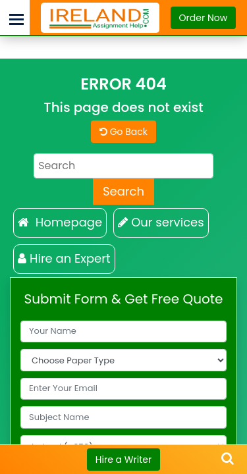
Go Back (123, 131)
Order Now (203, 17)
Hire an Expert (64, 258)
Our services (161, 222)
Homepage (60, 222)
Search (123, 191)
